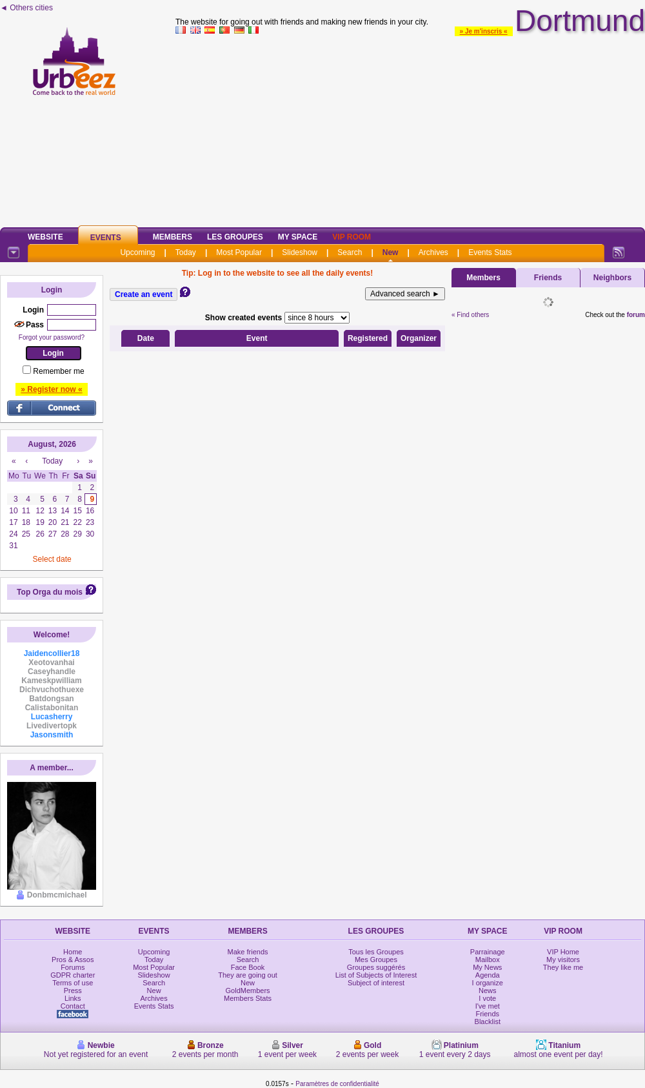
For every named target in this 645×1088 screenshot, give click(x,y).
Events (105, 237)
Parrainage (487, 952)
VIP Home (563, 952)
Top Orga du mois (50, 592)
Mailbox (487, 959)
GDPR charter (72, 975)
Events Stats (489, 252)
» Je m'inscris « (484, 31)
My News (487, 967)
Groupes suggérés (376, 967)
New (390, 252)
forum (636, 314)
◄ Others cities (26, 7)
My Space (298, 236)
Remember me (58, 371)
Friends (548, 277)
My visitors (563, 959)
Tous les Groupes (376, 952)
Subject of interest (376, 983)
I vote (487, 998)
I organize (487, 983)
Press (73, 990)
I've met (487, 1006)
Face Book (248, 967)
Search (349, 252)
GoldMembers (248, 990)
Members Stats (248, 998)
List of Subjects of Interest (376, 975)
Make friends (248, 952)
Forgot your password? (51, 337)
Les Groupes (235, 236)
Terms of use (72, 983)
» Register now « (51, 389)
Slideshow (299, 252)
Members (172, 236)
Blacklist (488, 1021)
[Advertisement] (410, 128)
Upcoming (137, 252)
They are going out (247, 975)
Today (185, 252)
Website (45, 236)
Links (72, 998)
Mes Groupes (376, 959)
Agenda (487, 975)
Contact (73, 1006)
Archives (433, 252)
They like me (563, 967)
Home (72, 952)
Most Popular (239, 252)
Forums (72, 967)
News (488, 990)
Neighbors (612, 277)
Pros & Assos (73, 959)
